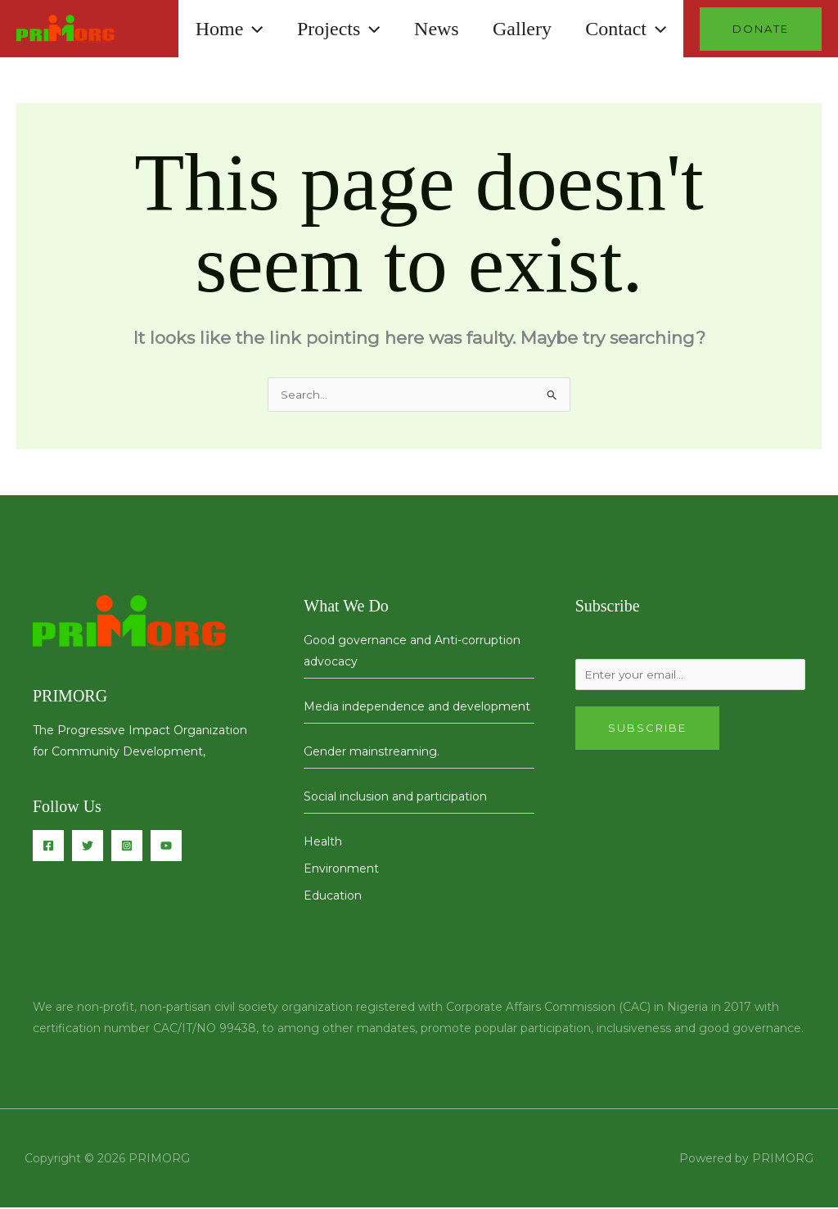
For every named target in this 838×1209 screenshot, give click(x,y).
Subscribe (647, 731)
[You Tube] (166, 847)
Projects (320, 28)
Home (205, 28)
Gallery (513, 28)
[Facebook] (48, 847)
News (422, 28)
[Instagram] (126, 847)
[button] (228, 28)
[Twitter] (87, 847)
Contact (623, 28)
